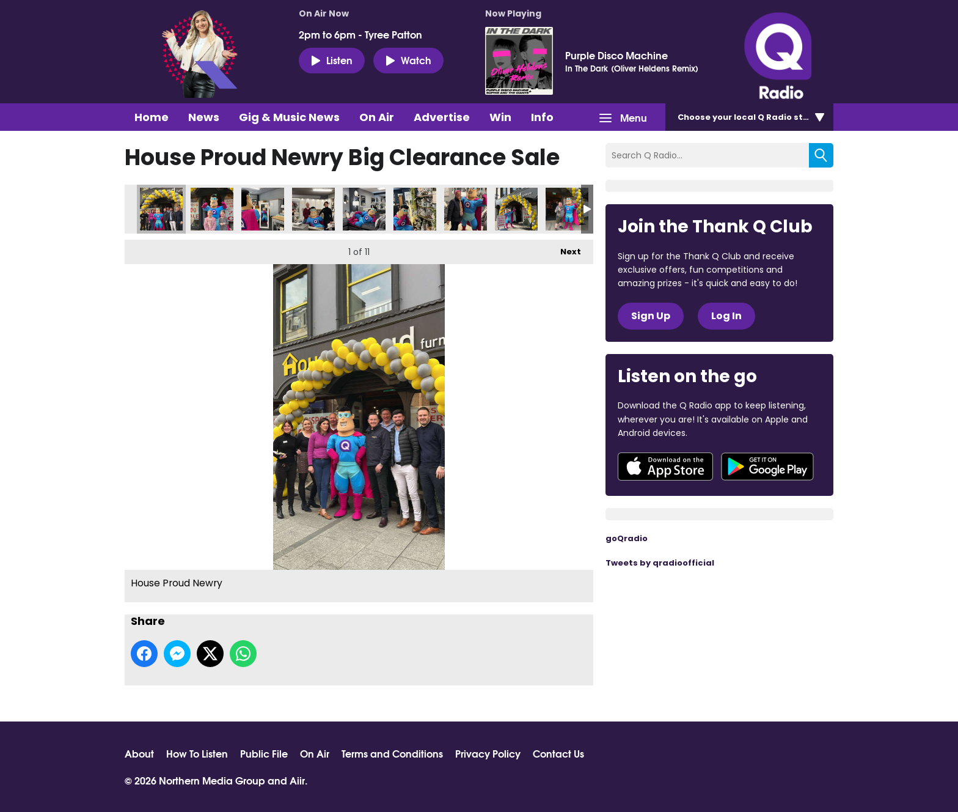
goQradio (626, 538)
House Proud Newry (161, 209)
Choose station (752, 117)
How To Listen (197, 753)
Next (564, 248)
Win (500, 117)
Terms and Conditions (392, 753)
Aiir (297, 780)
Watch (408, 60)
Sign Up (650, 316)
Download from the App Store (665, 466)
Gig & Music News (289, 117)
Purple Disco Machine (616, 55)
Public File (264, 753)
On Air (376, 117)
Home (151, 117)
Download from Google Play (767, 466)
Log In (726, 316)
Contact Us (558, 753)
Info (542, 117)
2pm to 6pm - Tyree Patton (360, 34)
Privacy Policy (488, 753)
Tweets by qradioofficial (659, 563)
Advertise (442, 117)
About (139, 753)
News (203, 117)
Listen (332, 60)
